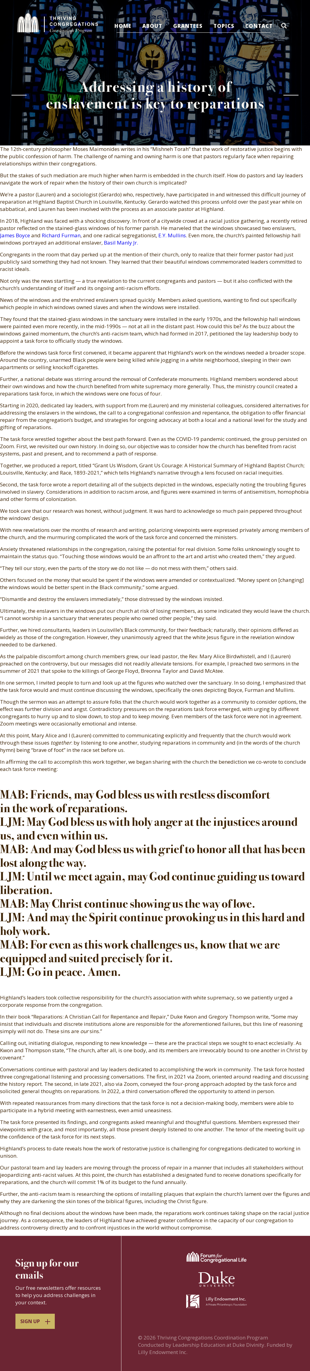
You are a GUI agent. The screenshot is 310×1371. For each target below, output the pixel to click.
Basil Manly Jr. (121, 242)
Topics (224, 25)
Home (123, 25)
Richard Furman (61, 235)
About (153, 25)
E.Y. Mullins (172, 235)
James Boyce (15, 235)
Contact (259, 25)
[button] (285, 27)
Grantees (188, 25)
